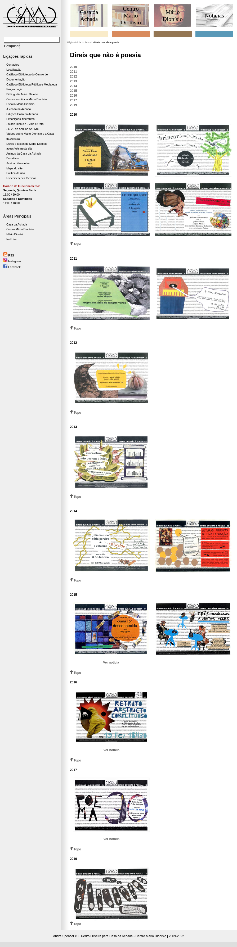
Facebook (12, 267)
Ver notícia (111, 662)
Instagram (12, 261)
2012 (73, 76)
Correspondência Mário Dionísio (26, 99)
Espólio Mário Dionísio (20, 104)
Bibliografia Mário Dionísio (22, 94)
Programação (14, 89)
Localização (13, 69)
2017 (73, 100)
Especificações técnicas (21, 178)
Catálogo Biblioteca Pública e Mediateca (31, 84)
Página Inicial (74, 42)
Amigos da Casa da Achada (23, 153)
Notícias (11, 239)
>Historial (87, 42)
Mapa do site (14, 168)
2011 (73, 72)
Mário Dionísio (15, 234)
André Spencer (63, 936)
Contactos (12, 64)
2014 (73, 86)
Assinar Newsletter (18, 163)
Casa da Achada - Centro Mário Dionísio (137, 936)
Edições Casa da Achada (22, 114)
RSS (8, 255)
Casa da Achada (16, 224)
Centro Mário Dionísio (20, 229)
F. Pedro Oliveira (89, 936)
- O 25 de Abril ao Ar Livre (22, 128)
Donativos (12, 158)
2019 (73, 105)
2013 (73, 81)
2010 (73, 67)
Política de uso (15, 173)
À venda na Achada (18, 109)
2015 (73, 91)
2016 (73, 95)
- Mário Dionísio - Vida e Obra (25, 123)
